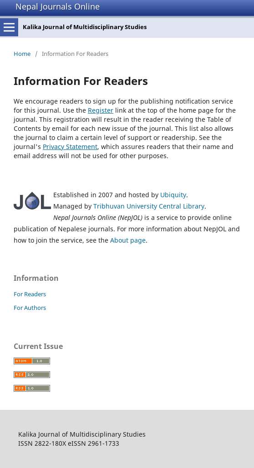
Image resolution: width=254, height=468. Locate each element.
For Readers (30, 294)
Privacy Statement (70, 146)
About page (128, 240)
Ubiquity (173, 194)
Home (22, 54)
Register (100, 110)
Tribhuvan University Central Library (148, 206)
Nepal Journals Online (57, 6)
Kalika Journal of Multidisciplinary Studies (85, 27)
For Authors (30, 308)
